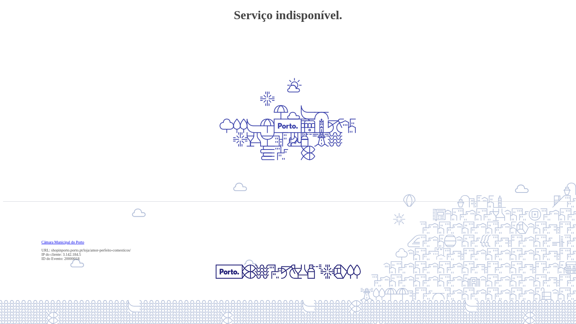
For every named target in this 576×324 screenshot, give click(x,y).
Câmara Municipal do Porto (62, 242)
